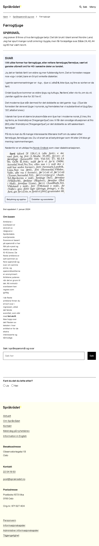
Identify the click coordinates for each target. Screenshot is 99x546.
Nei (16, 385)
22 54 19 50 (9, 471)
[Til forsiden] (12, 6)
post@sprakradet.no (14, 479)
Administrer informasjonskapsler (21, 530)
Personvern (9, 520)
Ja (7, 385)
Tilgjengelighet (11, 535)
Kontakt (7, 425)
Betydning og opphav (16, 199)
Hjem (5, 16)
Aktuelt (7, 415)
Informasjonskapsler (14, 525)
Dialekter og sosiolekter (42, 199)
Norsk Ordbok (40, 147)
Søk (83, 6)
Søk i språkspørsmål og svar (18, 348)
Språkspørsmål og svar (23, 16)
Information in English (15, 436)
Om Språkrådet (11, 420)
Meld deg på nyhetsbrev (16, 430)
